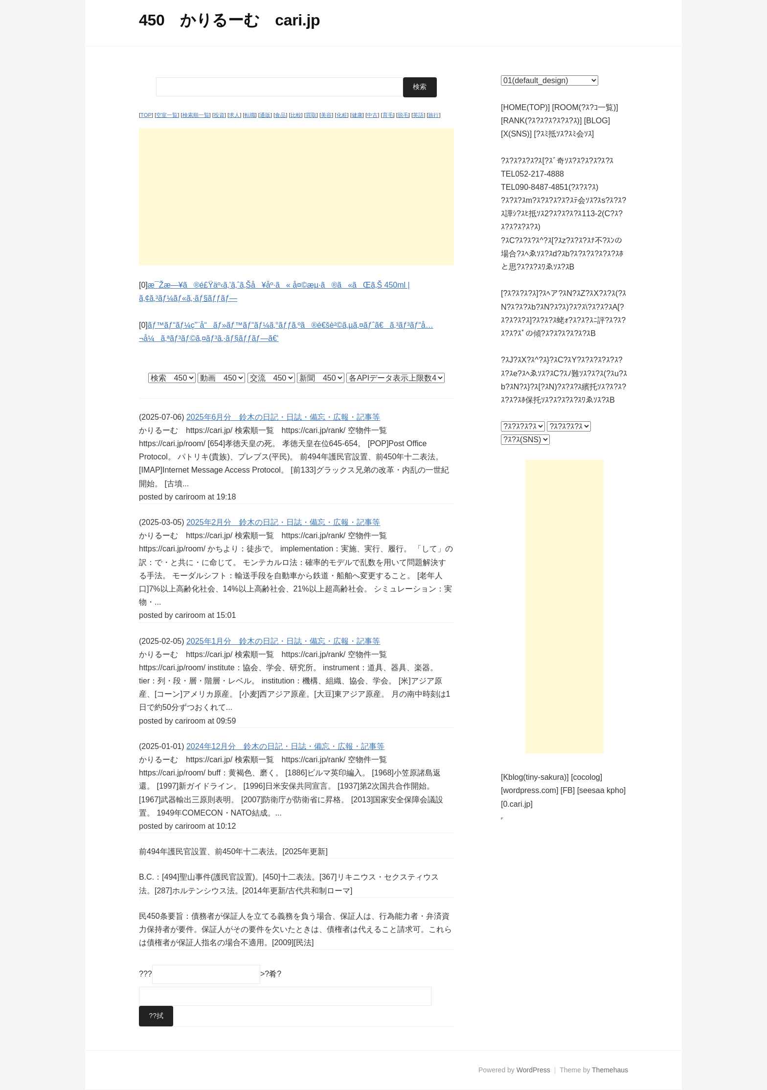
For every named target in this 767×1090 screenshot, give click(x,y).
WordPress (533, 1070)
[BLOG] (597, 120)
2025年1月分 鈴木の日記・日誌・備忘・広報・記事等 (283, 640)
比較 (296, 115)
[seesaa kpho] (601, 790)
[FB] (568, 790)
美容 (326, 115)
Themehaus (610, 1070)
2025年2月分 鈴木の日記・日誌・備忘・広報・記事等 (283, 522)
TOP (146, 115)
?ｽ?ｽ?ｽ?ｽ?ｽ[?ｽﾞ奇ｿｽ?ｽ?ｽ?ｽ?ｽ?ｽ (557, 161)
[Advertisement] (296, 196)
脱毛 (403, 115)
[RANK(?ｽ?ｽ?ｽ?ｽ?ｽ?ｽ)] (541, 120)
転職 (250, 115)
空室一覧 (167, 115)
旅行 (433, 115)
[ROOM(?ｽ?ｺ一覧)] (585, 107)
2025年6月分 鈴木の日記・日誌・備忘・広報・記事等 (283, 416)
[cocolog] (586, 777)
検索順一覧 (195, 115)
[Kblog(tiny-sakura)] (535, 777)
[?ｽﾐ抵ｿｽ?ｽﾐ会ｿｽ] (564, 134)
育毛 (388, 115)
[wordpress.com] (529, 790)
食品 (280, 115)
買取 (311, 115)
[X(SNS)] (516, 134)
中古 (372, 115)
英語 (418, 115)
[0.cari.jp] (517, 804)
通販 (265, 115)
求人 (234, 115)
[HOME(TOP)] (525, 107)
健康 (357, 115)
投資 (219, 115)
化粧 (342, 115)
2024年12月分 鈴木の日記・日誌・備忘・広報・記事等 (285, 746)
